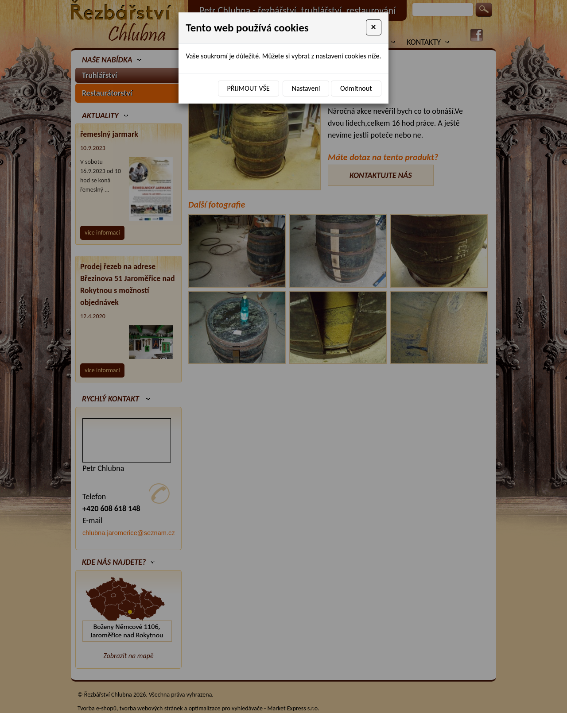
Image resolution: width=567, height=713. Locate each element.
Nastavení (306, 88)
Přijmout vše (248, 88)
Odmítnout (356, 88)
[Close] (373, 27)
